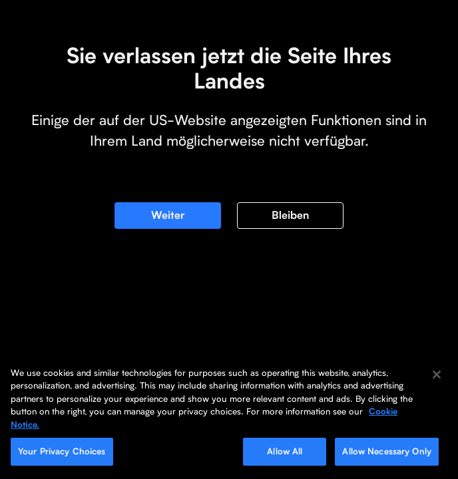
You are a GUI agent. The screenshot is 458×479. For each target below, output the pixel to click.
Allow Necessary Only (386, 451)
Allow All (284, 451)
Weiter (167, 215)
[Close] (436, 374)
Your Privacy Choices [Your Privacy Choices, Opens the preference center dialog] (62, 451)
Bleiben (290, 215)
